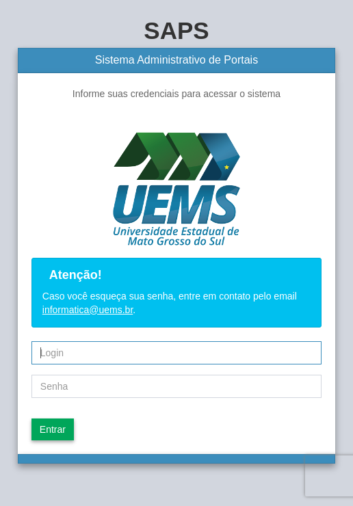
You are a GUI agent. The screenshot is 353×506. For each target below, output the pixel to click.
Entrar (53, 429)
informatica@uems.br (87, 309)
